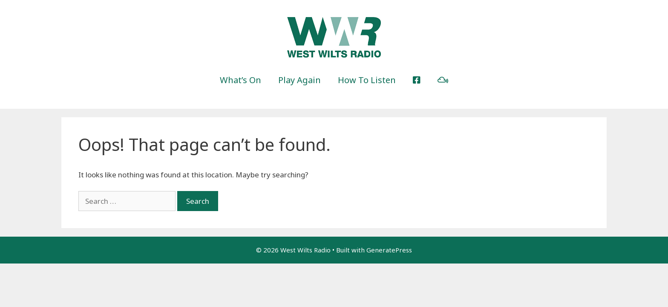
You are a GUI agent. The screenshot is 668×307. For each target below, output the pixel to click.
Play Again (299, 80)
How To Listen (367, 80)
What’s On (240, 80)
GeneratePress (389, 250)
